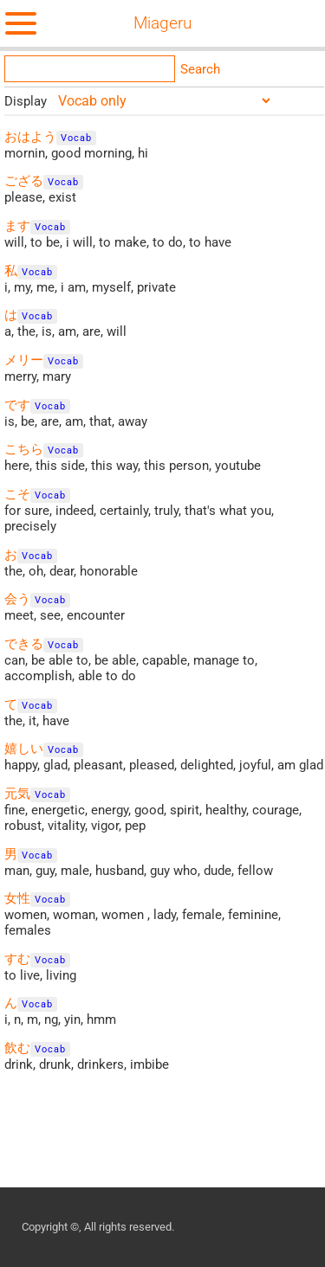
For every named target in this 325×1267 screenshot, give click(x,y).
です (17, 405)
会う (17, 599)
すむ (17, 959)
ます (17, 226)
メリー (23, 360)
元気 (17, 793)
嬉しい (23, 748)
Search (200, 69)
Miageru (162, 23)
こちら (23, 449)
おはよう (30, 137)
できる (23, 644)
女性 (17, 898)
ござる (23, 181)
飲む (17, 1048)
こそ (17, 494)
